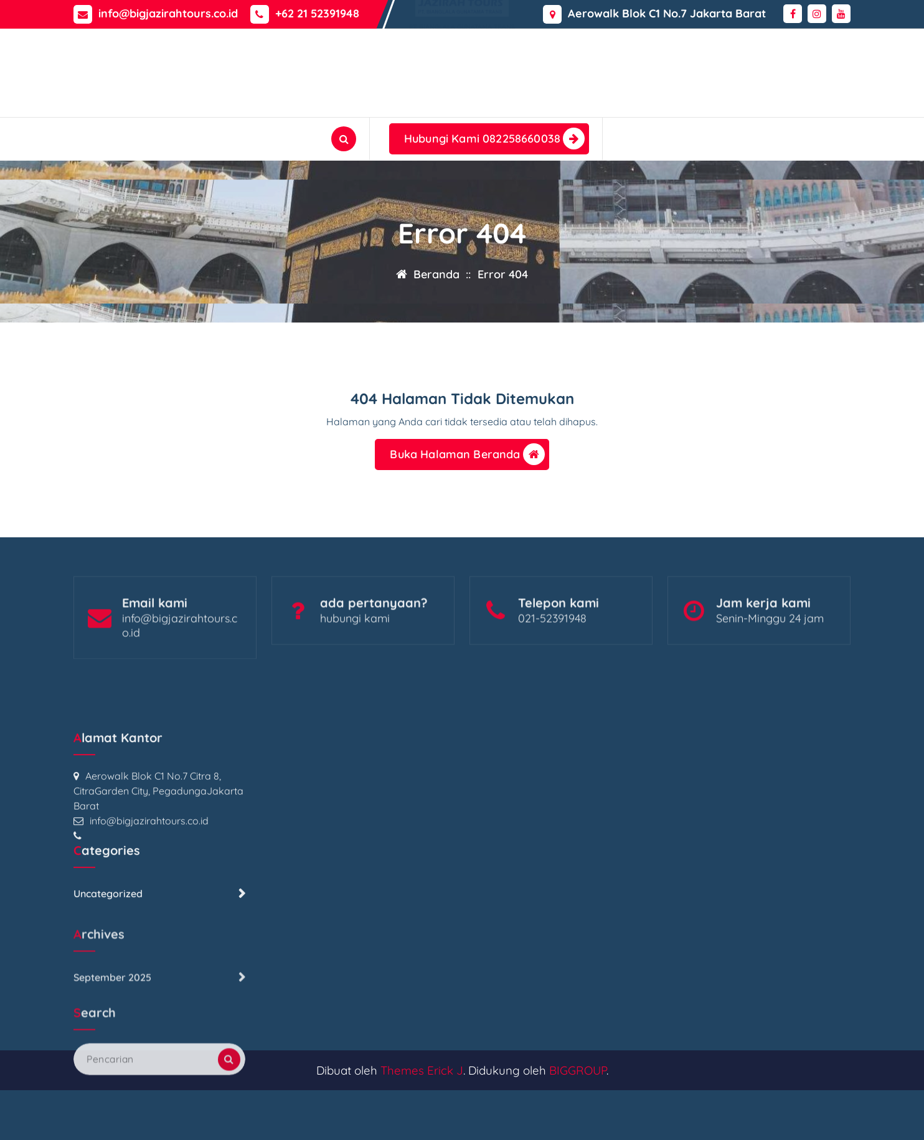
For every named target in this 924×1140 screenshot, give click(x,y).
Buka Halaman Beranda (467, 457)
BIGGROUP (577, 1070)
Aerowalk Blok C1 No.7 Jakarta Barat (667, 12)
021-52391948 (552, 656)
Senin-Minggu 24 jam (770, 656)
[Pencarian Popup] (343, 138)
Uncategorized (108, 1056)
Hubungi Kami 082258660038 (494, 138)
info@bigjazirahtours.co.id (168, 12)
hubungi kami (355, 656)
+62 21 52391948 (317, 12)
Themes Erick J (421, 1070)
